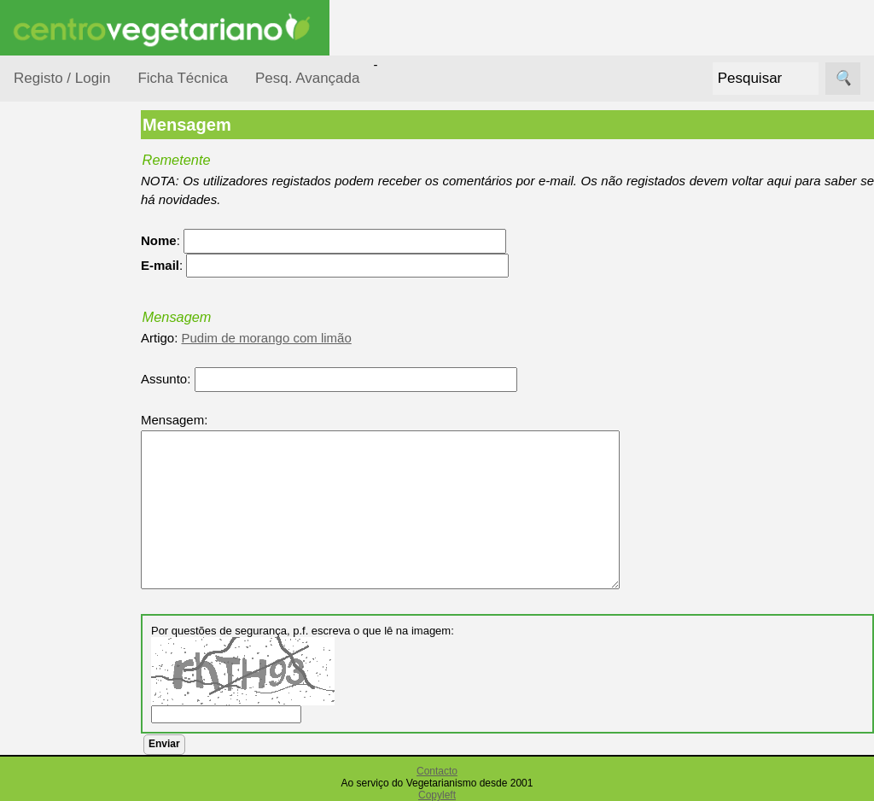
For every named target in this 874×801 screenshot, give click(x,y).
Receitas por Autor (70, 608)
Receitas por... (55, 215)
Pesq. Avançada (307, 78)
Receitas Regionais (62, 660)
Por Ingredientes (81, 343)
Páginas (37, 725)
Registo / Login (62, 78)
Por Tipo (58, 408)
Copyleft (437, 795)
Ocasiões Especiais (61, 268)
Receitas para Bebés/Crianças (79, 504)
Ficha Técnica (182, 78)
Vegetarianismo (99, 774)
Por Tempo (65, 376)
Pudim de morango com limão (297, 337)
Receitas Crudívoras (65, 452)
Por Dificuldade (77, 310)
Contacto (437, 771)
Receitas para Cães (74, 556)
